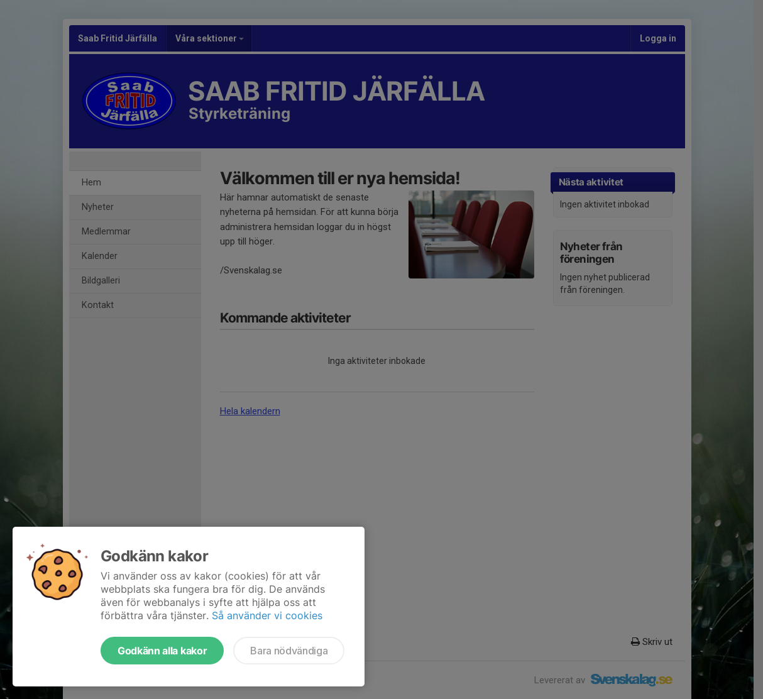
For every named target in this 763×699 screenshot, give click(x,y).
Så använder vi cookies (267, 615)
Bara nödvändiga (288, 650)
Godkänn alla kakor (162, 650)
